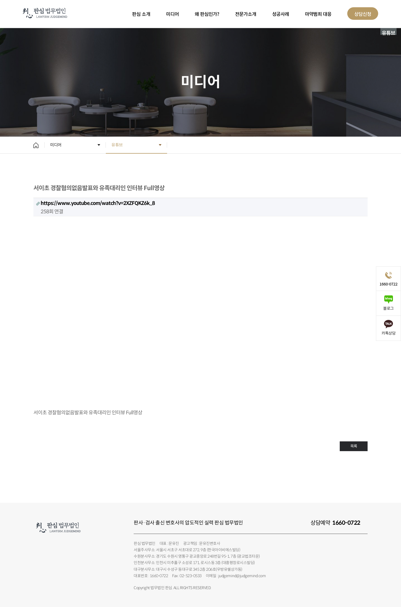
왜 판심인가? (207, 13)
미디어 (172, 13)
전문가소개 (245, 13)
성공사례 (280, 13)
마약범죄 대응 (318, 13)
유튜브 (117, 144)
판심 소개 (141, 13)
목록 (353, 446)
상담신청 (362, 13)
